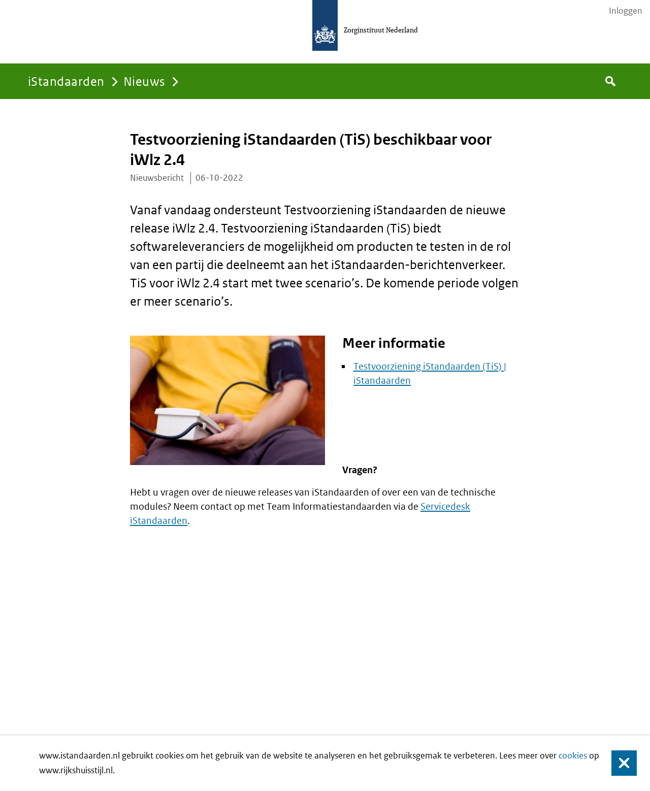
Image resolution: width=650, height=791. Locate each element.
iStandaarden (66, 81)
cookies (573, 755)
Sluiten (619, 763)
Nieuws (144, 81)
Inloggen (625, 11)
